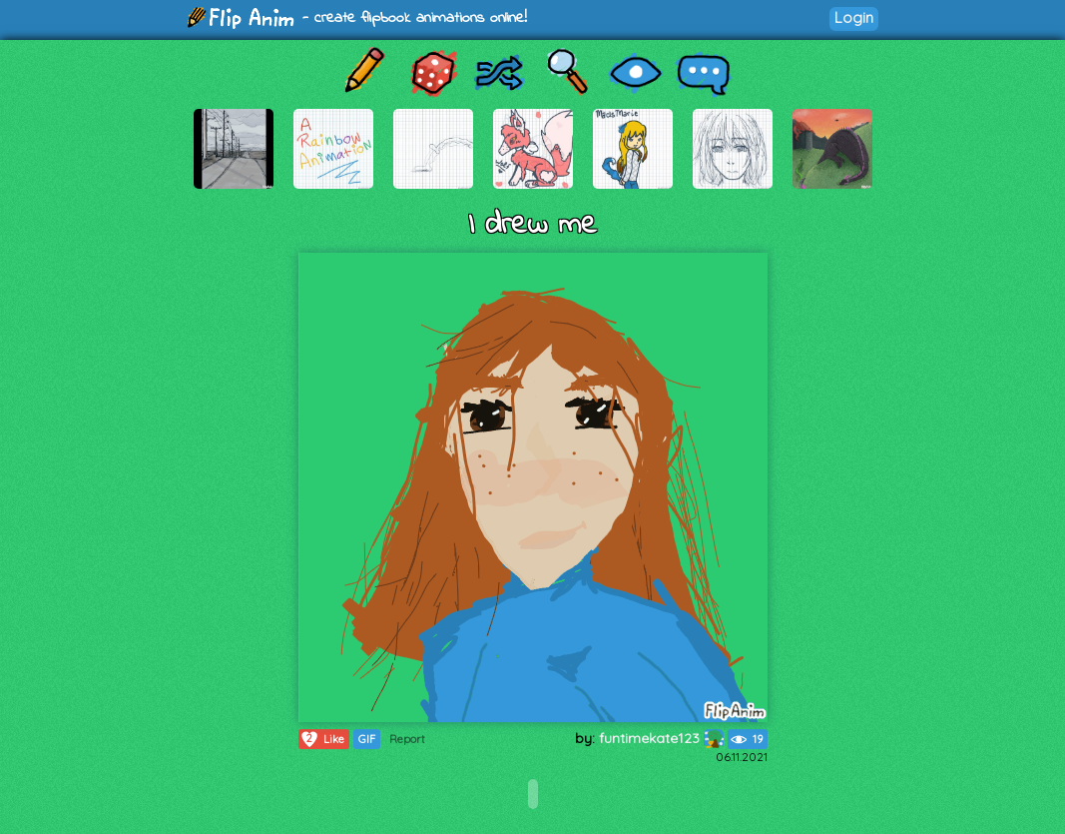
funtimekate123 (661, 738)
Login (853, 17)
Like (321, 739)
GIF (366, 739)
